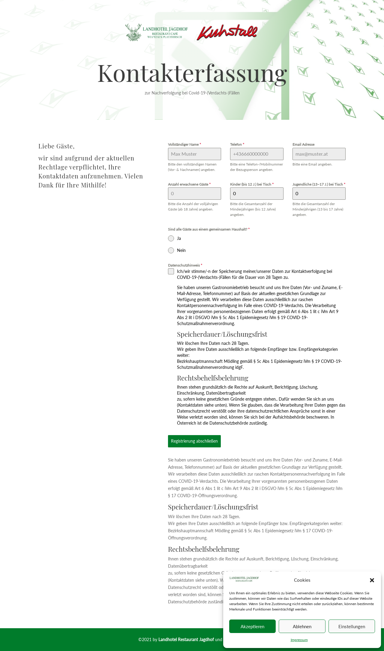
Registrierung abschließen (194, 440)
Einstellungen (351, 626)
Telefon (237, 144)
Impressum (299, 640)
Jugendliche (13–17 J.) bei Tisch (318, 184)
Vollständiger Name (184, 144)
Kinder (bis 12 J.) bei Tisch (252, 184)
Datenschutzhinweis (185, 265)
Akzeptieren (252, 626)
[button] (372, 580)
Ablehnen (302, 626)
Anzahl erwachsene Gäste (189, 184)
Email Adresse (303, 144)
